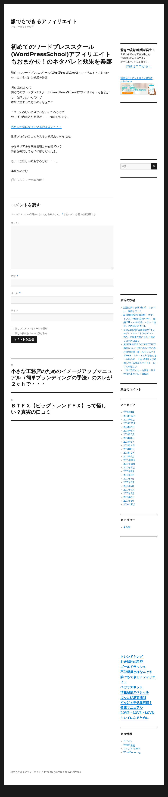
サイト (14, 310)
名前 (14, 276)
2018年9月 (129, 427)
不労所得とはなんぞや (136, 672)
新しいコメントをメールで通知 (31, 328)
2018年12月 (129, 415)
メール (16, 293)
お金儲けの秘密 (131, 662)
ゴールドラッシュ (133, 667)
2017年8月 (128, 474)
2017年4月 (129, 489)
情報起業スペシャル (134, 692)
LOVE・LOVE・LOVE (137, 713)
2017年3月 (128, 493)
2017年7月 (128, 478)
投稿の (129, 745)
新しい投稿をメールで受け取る (31, 333)
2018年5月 (129, 441)
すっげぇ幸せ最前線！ (136, 702)
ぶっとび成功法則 (133, 697)
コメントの (131, 748)
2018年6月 (129, 438)
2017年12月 (129, 460)
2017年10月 (129, 467)
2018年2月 (129, 452)
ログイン (128, 741)
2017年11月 (129, 463)
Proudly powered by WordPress (62, 771)
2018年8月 (129, 430)
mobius (21, 180)
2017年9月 (128, 471)
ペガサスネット (131, 687)
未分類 (126, 527)
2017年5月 (128, 486)
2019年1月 (128, 412)
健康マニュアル (131, 707)
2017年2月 (128, 497)
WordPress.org (132, 752)
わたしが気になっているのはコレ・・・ (36, 126)
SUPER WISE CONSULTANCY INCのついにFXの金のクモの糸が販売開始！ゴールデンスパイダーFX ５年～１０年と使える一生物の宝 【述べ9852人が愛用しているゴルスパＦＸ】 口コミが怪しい (139, 355)
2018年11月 (129, 419)
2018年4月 (129, 445)
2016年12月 (129, 504)
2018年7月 (129, 434)
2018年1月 (128, 456)
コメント (16, 222)
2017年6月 (128, 482)
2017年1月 (128, 500)
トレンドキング (131, 657)
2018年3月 (129, 449)
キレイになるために (134, 718)
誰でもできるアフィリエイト (44, 21)
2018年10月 (129, 423)
